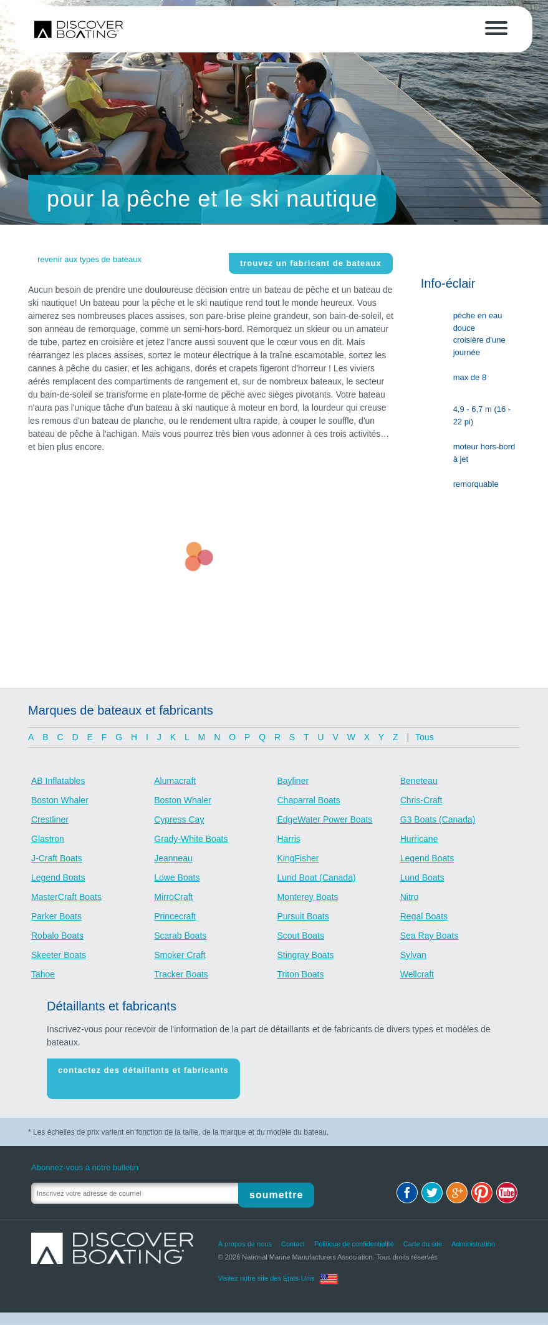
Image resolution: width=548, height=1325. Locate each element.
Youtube (507, 1185)
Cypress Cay (179, 819)
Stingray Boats (305, 955)
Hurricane (419, 839)
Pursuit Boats (303, 916)
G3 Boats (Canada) (438, 819)
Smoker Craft (179, 955)
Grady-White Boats (191, 839)
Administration (473, 1235)
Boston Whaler (60, 800)
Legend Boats (427, 858)
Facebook (407, 1185)
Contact (293, 1235)
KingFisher (298, 858)
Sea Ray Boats (429, 936)
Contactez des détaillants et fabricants (143, 1074)
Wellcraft (417, 974)
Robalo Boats (57, 936)
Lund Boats (422, 878)
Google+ (457, 1185)
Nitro (409, 897)
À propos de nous (245, 1235)
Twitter (432, 1185)
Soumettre (281, 1185)
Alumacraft (175, 781)
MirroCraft (173, 897)
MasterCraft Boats (66, 897)
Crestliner (50, 819)
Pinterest (482, 1185)
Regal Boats (424, 916)
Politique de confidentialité (354, 1235)
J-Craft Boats (56, 858)
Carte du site (422, 1235)
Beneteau (419, 781)
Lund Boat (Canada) (316, 878)
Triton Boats (300, 974)
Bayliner (293, 781)
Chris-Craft (421, 800)
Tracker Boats (181, 974)
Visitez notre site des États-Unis (266, 1270)
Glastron (47, 839)
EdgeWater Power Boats (325, 819)
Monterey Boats (308, 897)
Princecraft (175, 916)
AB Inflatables (58, 781)
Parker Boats (56, 916)
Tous (424, 737)
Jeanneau (173, 858)
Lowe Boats (176, 878)
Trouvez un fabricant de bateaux (311, 263)
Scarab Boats (180, 936)
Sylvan (413, 955)
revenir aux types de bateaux (89, 259)
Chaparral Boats (308, 800)
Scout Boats (301, 936)
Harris (288, 839)
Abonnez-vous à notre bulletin (84, 1159)
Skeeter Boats (58, 955)
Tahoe (43, 974)
